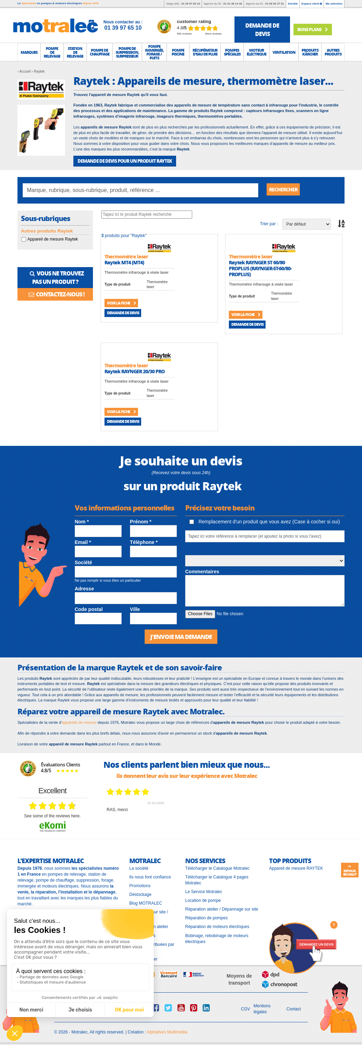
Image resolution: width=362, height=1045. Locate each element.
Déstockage (140, 893)
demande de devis (262, 29)
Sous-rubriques (45, 218)
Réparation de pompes (206, 917)
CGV (245, 1008)
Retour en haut (350, 870)
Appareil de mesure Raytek (52, 238)
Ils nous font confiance (150, 876)
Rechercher (285, 190)
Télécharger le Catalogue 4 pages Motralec (216, 879)
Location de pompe (203, 899)
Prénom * (140, 521)
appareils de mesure (79, 721)
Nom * (82, 521)
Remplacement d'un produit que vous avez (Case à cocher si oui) (264, 521)
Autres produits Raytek (47, 230)
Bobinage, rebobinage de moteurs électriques (216, 937)
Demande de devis (123, 312)
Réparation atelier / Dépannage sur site (221, 908)
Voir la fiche (121, 302)
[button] (29, 52)
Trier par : (269, 223)
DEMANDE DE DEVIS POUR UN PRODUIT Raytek (121, 161)
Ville (135, 609)
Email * (83, 542)
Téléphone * (144, 542)
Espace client (312, 3)
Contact (294, 1008)
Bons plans (317, 29)
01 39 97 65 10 (190, 3)
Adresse (84, 588)
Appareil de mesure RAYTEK (296, 867)
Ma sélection (334, 3)
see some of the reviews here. (52, 815)
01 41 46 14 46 (232, 3)
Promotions (140, 884)
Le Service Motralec (203, 891)
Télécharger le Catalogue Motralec (217, 867)
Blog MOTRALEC (145, 902)
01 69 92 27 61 (274, 3)
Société (293, 3)
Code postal (89, 609)
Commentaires (202, 571)
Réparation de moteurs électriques (217, 925)
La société (139, 867)
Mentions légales (262, 1008)
